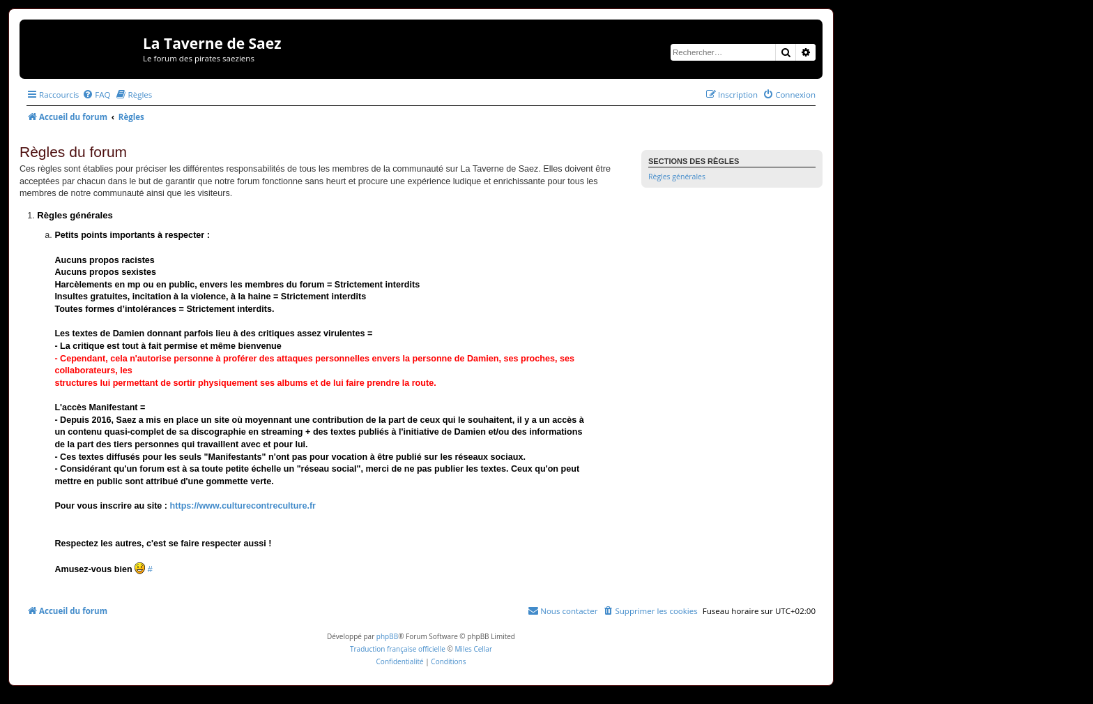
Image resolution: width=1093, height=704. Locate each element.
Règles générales (676, 176)
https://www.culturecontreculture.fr (243, 506)
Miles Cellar (473, 649)
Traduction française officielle (397, 649)
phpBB (387, 636)
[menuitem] (96, 94)
